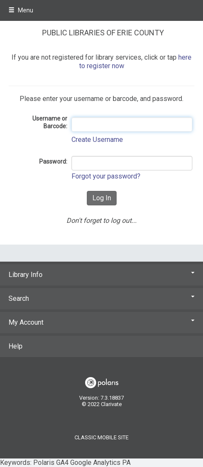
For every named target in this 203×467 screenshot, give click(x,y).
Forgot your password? (105, 176)
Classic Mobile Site (101, 437)
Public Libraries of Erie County (103, 32)
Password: (53, 161)
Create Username (97, 139)
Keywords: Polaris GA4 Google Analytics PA (101, 233)
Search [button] (101, 298)
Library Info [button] (101, 275)
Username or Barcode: (49, 122)
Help (16, 346)
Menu (21, 10)
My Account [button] (101, 322)
